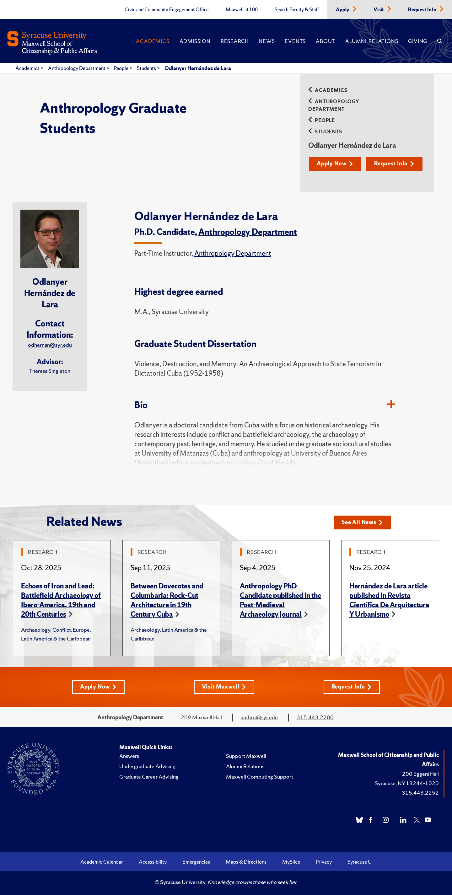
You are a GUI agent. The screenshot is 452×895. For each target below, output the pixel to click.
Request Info (422, 10)
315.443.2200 (315, 717)
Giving (417, 41)
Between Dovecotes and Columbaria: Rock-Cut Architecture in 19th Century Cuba (167, 600)
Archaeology (35, 630)
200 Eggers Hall (420, 774)
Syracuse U (359, 862)
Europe (81, 630)
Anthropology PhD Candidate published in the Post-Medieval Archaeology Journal (280, 600)
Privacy (324, 862)
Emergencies (196, 862)
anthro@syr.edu (259, 717)
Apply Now (335, 163)
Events (295, 41)
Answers (129, 756)
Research (235, 41)
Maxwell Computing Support (259, 776)
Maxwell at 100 (242, 10)
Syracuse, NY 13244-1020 (407, 783)
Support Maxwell (246, 756)
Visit (379, 10)
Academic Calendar (101, 862)
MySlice (291, 862)
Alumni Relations (371, 41)
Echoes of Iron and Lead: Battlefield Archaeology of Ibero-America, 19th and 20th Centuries (61, 600)
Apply (343, 10)
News (267, 41)
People (121, 68)
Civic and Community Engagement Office (167, 10)
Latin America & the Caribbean (56, 638)
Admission (195, 41)
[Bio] (391, 405)
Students (147, 68)
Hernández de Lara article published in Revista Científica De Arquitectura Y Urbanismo (389, 600)
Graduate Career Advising (149, 776)
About (325, 41)
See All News (362, 522)
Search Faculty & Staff (297, 10)
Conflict (61, 630)
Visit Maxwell (224, 687)
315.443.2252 (420, 792)
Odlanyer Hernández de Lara (197, 68)
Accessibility (153, 862)
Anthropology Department (77, 68)
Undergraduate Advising (147, 766)
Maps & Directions (246, 862)
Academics (152, 41)
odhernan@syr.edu (50, 344)
